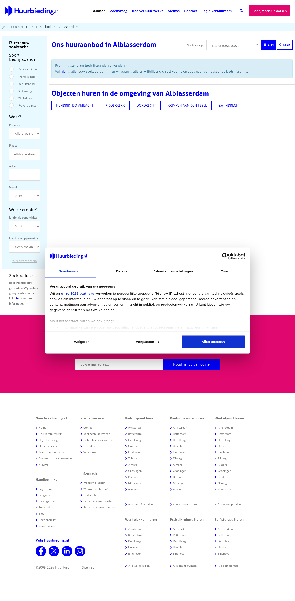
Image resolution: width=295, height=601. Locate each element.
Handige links (47, 501)
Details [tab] (122, 271)
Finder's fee (90, 495)
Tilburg (132, 458)
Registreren (46, 489)
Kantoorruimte (27, 69)
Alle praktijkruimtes (185, 566)
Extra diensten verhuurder (100, 507)
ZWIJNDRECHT (229, 105)
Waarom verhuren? (95, 489)
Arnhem (133, 489)
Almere (133, 465)
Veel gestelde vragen (96, 434)
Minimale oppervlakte (23, 217)
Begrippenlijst (47, 520)
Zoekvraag (118, 11)
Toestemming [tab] (70, 271)
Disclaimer (90, 446)
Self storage (26, 91)
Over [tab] (225, 271)
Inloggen (44, 495)
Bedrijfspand (26, 84)
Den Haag (134, 440)
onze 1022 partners (77, 293)
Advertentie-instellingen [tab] (173, 271)
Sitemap (88, 567)
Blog (41, 514)
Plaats (13, 145)
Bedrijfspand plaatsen (269, 11)
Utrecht (133, 446)
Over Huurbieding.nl (51, 452)
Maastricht (224, 489)
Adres (13, 166)
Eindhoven (134, 452)
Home (28, 26)
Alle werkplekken (139, 566)
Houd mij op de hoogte (191, 364)
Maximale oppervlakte (23, 238)
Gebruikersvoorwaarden (98, 440)
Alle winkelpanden (229, 504)
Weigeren (81, 341)
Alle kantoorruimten (185, 504)
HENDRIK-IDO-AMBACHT (74, 105)
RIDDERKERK (115, 105)
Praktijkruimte (27, 105)
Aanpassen (147, 341)
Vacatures (89, 452)
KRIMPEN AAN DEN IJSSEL (187, 105)
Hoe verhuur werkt (147, 11)
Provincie (15, 125)
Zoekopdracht (47, 507)
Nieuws (174, 11)
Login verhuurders (217, 11)
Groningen (135, 471)
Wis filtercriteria (24, 261)
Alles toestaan (213, 341)
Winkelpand (25, 98)
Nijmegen (134, 483)
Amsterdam (135, 428)
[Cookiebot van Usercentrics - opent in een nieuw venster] (225, 256)
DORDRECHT (146, 105)
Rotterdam (135, 434)
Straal (13, 187)
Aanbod (99, 11)
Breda (132, 477)
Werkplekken (26, 77)
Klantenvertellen (49, 446)
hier (17, 298)
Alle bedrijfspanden (140, 504)
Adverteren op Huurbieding (56, 458)
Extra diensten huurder (98, 501)
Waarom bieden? (94, 483)
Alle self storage (228, 566)
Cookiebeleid (47, 526)
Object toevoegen (50, 440)
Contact (190, 11)
